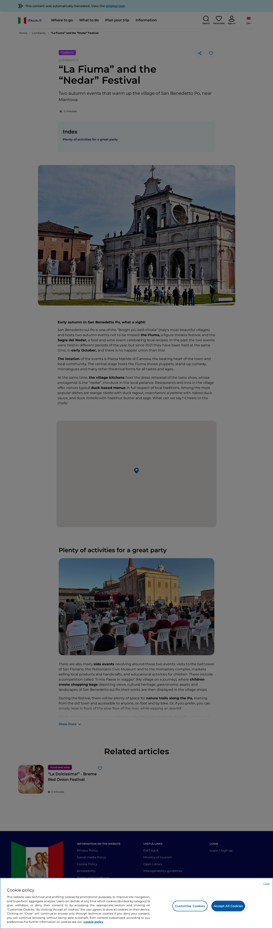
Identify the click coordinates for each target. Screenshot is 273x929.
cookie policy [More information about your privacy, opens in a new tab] (93, 921)
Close (266, 883)
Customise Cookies (190, 906)
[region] (136, 903)
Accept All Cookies (228, 906)
